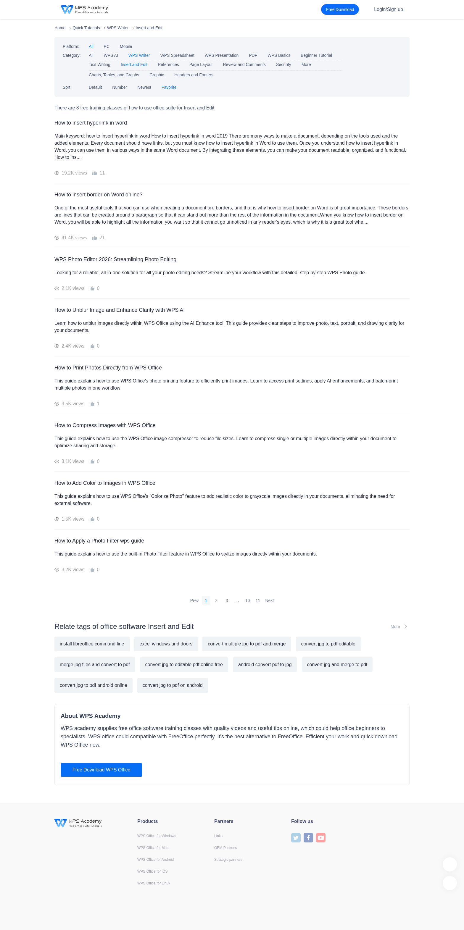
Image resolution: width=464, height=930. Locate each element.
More (306, 64)
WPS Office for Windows (156, 836)
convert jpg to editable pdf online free (184, 664)
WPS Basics (279, 55)
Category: (72, 55)
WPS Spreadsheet (177, 55)
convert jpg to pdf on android (173, 685)
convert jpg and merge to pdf (337, 664)
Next (269, 600)
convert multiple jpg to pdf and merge (247, 643)
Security (283, 64)
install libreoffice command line (92, 643)
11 (258, 600)
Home (59, 27)
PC (106, 46)
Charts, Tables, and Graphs (114, 74)
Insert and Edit (149, 27)
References (168, 64)
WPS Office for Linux (153, 883)
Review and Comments (244, 64)
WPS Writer (118, 27)
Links (218, 836)
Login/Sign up (388, 9)
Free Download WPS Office (101, 769)
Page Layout (201, 64)
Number (119, 87)
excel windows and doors (166, 643)
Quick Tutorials (86, 27)
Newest (144, 87)
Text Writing (99, 64)
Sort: (67, 87)
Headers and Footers (193, 74)
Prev (194, 600)
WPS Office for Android (155, 860)
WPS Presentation (222, 55)
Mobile (126, 46)
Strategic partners (228, 860)
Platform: (71, 46)
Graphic (156, 74)
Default (95, 87)
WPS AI (111, 55)
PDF (253, 55)
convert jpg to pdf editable (328, 643)
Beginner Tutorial (316, 55)
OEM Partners (225, 848)
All (91, 46)
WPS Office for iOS (152, 871)
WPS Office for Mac (152, 848)
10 (247, 600)
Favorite (169, 87)
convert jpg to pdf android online (93, 685)
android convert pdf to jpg (265, 664)
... (237, 600)
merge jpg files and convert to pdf (95, 664)
